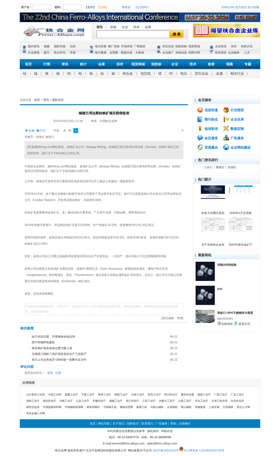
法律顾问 (184, 423)
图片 (47, 52)
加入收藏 (253, 7)
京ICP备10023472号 (166, 450)
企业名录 (233, 119)
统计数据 (101, 52)
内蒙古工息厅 (167, 400)
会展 (148, 27)
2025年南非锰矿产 (240, 244)
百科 (234, 46)
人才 (247, 52)
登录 (50, 373)
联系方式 (242, 323)
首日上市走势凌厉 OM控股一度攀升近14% (59, 359)
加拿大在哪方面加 (212, 213)
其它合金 (201, 73)
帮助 (173, 423)
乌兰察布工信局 (35, 394)
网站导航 (104, 423)
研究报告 (221, 52)
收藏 (29, 130)
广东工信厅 (237, 394)
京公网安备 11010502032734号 (204, 450)
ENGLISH (228, 7)
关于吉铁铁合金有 (212, 244)
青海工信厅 (104, 394)
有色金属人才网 (35, 413)
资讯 (99, 27)
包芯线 (145, 73)
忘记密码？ (142, 7)
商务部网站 (93, 407)
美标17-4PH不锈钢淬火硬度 (235, 313)
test (219, 289)
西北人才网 (243, 407)
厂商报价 (140, 46)
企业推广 (168, 52)
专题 (73, 52)
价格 (113, 27)
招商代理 (194, 52)
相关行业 (237, 73)
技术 (193, 64)
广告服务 (233, 138)
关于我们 (118, 423)
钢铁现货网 (126, 407)
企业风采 (221, 46)
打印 (41, 130)
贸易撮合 (207, 147)
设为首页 (241, 7)
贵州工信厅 (154, 394)
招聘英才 (133, 423)
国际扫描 (59, 46)
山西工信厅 (184, 400)
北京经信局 (237, 400)
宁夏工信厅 (88, 394)
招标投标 (181, 46)
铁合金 (128, 73)
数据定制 (233, 128)
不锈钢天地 (109, 407)
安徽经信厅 (99, 400)
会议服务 (207, 138)
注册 (58, 373)
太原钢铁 (172, 407)
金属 (219, 73)
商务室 (126, 7)
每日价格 (101, 46)
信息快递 (207, 110)
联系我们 (147, 423)
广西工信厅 (220, 394)
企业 (125, 27)
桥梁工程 (141, 407)
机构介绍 (247, 46)
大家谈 (139, 52)
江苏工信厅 (149, 400)
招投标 (156, 64)
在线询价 (225, 323)
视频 (47, 46)
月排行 (232, 167)
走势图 (113, 52)
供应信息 (168, 46)
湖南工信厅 (32, 400)
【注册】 (102, 7)
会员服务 (234, 52)
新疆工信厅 (71, 394)
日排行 (208, 167)
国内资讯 (33, 46)
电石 (183, 73)
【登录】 (90, 7)
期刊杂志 (207, 119)
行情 (46, 64)
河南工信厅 (66, 400)
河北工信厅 (201, 400)
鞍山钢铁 (186, 407)
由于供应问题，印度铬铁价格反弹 (53, 336)
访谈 (73, 46)
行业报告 (233, 110)
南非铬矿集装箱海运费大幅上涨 (52, 348)
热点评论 (59, 52)
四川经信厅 (171, 394)
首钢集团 (200, 407)
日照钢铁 (228, 407)
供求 (136, 27)
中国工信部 (54, 394)
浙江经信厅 (132, 400)
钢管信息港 (32, 407)
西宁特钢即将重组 (43, 342)
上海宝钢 (214, 407)
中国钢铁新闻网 (74, 407)
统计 (83, 64)
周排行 (220, 167)
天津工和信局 (219, 400)
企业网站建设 (237, 147)
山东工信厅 (82, 400)
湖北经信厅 (49, 400)
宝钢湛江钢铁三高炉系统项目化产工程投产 (59, 354)
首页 (28, 64)
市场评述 (127, 46)
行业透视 (33, 52)
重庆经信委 (187, 394)
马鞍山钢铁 (157, 407)
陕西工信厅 (121, 394)
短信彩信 (207, 128)
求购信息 (181, 52)
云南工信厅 (137, 394)
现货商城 (194, 46)
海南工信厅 (204, 394)
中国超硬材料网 (52, 407)
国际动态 (58, 100)
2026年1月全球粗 (240, 213)
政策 (211, 64)
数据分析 (127, 52)
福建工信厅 (115, 400)
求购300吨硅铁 (226, 265)
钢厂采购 (114, 46)
